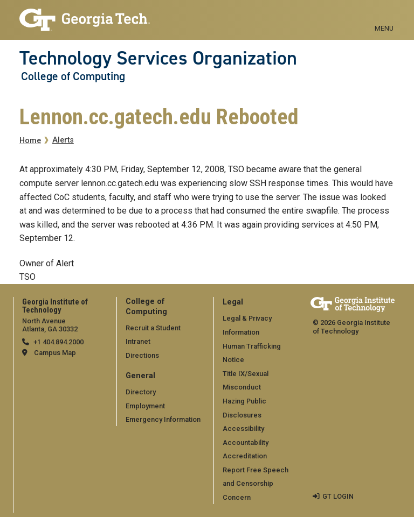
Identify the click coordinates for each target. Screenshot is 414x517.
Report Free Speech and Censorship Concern (255, 483)
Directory (141, 392)
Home (30, 140)
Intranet (138, 341)
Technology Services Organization (158, 58)
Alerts (63, 140)
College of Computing (73, 76)
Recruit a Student (153, 328)
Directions (142, 355)
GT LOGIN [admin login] (338, 496)
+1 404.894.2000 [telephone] (58, 342)
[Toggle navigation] (384, 16)
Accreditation (245, 456)
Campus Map (55, 353)
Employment (145, 406)
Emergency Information (163, 419)
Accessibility (243, 428)
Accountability (245, 442)
